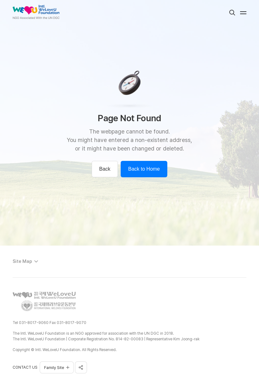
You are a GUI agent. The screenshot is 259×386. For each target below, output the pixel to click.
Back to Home (144, 169)
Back (105, 169)
